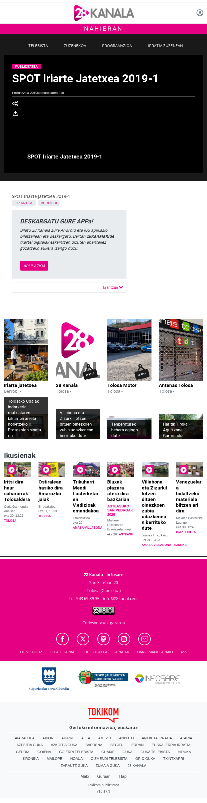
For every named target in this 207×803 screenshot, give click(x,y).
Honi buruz (31, 651)
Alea (85, 738)
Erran (138, 745)
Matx (84, 776)
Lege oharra (62, 651)
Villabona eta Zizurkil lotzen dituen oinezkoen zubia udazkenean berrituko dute (154, 505)
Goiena (44, 752)
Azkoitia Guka (64, 745)
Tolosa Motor (121, 385)
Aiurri (67, 738)
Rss (184, 651)
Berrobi (49, 203)
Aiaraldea (25, 738)
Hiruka (184, 752)
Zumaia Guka (108, 766)
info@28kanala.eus (120, 598)
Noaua (76, 759)
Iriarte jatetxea (20, 385)
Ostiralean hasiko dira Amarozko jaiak (50, 490)
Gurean (103, 776)
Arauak (122, 651)
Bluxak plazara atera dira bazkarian (118, 490)
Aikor (48, 738)
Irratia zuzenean (165, 45)
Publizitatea (94, 651)
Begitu (116, 745)
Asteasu (126, 534)
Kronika (31, 759)
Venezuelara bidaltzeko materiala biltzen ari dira (189, 496)
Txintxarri (173, 759)
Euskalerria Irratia (171, 745)
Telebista (38, 45)
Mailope (54, 759)
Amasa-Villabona (87, 527)
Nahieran (103, 28)
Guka (127, 752)
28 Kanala (67, 385)
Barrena (94, 745)
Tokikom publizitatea (103, 785)
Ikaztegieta (186, 532)
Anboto (126, 738)
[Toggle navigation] (7, 13)
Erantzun (113, 287)
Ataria (186, 738)
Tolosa (10, 520)
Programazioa (117, 45)
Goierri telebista (76, 752)
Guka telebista (155, 752)
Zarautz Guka (74, 766)
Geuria (23, 752)
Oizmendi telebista (109, 759)
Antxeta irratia (157, 738)
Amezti (104, 738)
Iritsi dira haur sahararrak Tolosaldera (17, 490)
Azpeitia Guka (29, 745)
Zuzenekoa (75, 45)
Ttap (122, 776)
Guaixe (107, 752)
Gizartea (23, 203)
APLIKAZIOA (34, 266)
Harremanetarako (155, 651)
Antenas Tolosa (176, 385)
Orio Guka (145, 759)
